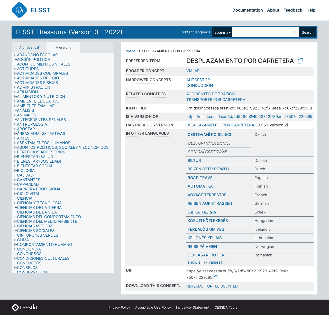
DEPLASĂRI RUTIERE (207, 255)
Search (308, 32)
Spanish (221, 32)
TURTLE (212, 286)
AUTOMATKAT (201, 186)
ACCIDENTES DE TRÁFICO (210, 93)
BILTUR (194, 160)
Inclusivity (192, 307)
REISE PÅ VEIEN (202, 246)
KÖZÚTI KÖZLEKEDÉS (208, 220)
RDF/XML (194, 286)
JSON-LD (229, 286)
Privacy (119, 307)
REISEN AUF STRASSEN (210, 203)
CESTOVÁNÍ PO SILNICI (209, 134)
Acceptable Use (153, 307)
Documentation (247, 10)
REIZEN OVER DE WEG (208, 168)
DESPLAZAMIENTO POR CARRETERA (220, 125)
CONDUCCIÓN (199, 85)
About (273, 10)
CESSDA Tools (226, 307)
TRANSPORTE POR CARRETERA (215, 99)
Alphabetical (29, 47)
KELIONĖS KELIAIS (205, 237)
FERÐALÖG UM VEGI (206, 229)
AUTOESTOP (198, 79)
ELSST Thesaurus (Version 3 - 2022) (69, 32)
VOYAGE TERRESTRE (207, 194)
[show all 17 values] (204, 262)
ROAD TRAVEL (201, 177)
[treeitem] (39, 55)
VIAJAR (132, 51)
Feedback (293, 10)
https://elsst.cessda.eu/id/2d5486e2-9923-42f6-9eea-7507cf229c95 (249, 116)
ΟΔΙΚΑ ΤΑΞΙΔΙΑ (202, 212)
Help (310, 10)
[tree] (63, 163)
